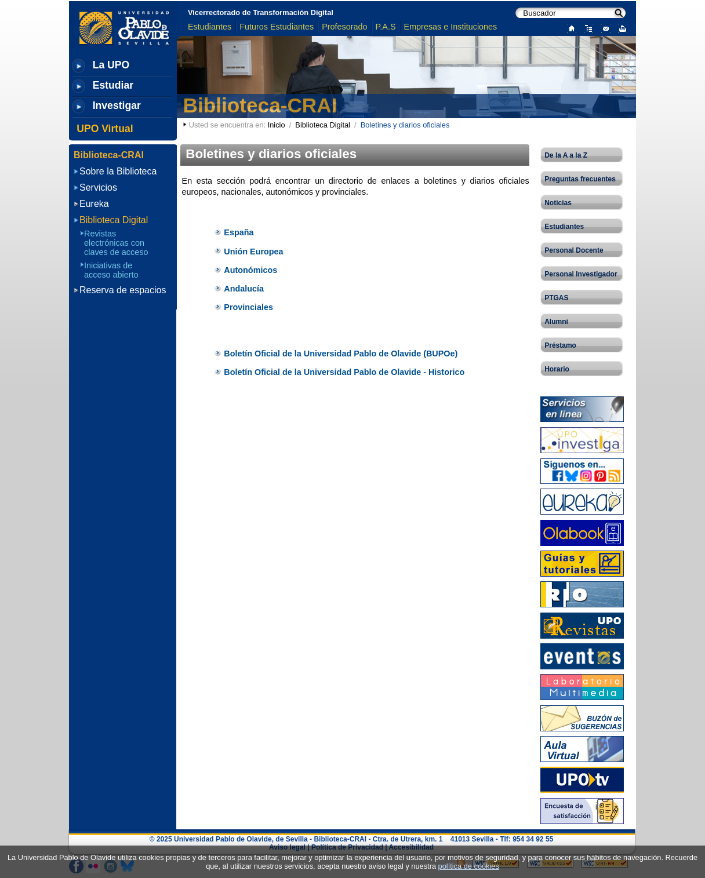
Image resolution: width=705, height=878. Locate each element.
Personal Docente (573, 250)
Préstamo (560, 345)
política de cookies (468, 866)
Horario (556, 369)
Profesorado (344, 26)
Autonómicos (250, 270)
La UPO (111, 65)
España (238, 232)
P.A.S (386, 26)
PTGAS (556, 298)
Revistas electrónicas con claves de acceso (116, 243)
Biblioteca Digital (322, 125)
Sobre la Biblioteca (118, 171)
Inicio (276, 125)
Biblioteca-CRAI (260, 105)
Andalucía (244, 288)
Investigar (117, 105)
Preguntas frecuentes (580, 179)
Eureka (94, 204)
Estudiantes (209, 26)
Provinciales (248, 307)
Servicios (98, 187)
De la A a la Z (565, 155)
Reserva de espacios (122, 290)
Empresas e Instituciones (450, 26)
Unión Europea (253, 251)
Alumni (556, 322)
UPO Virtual (105, 128)
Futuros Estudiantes (276, 26)
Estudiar (113, 85)
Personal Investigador (580, 274)
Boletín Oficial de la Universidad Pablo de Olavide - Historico (344, 372)
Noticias (558, 203)
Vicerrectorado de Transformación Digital (260, 12)
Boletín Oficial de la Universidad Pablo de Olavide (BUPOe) (340, 353)
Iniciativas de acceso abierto (111, 270)
